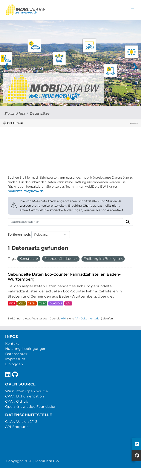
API (68, 303)
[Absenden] (127, 222)
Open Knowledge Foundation (31, 407)
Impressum (15, 359)
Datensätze (39, 113)
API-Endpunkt (17, 427)
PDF (12, 303)
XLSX (42, 303)
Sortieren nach (19, 234)
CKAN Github (16, 401)
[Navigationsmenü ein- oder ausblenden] (132, 10)
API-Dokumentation (88, 318)
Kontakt (12, 344)
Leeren (133, 123)
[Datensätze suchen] (65, 222)
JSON (31, 303)
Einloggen (14, 364)
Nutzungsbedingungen (25, 349)
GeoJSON (56, 303)
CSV (21, 303)
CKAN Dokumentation (24, 396)
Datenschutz (16, 354)
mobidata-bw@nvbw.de (25, 191)
